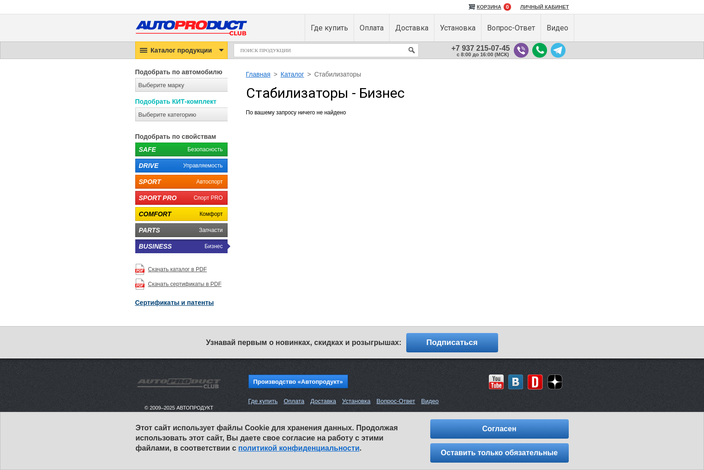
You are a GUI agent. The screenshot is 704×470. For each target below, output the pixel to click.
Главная (258, 74)
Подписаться (452, 342)
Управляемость (179, 166)
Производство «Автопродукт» (298, 381)
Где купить (263, 401)
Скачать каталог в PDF (177, 269)
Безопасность (179, 149)
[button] (181, 50)
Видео (430, 401)
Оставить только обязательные (499, 453)
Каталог (292, 74)
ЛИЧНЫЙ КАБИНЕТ (544, 7)
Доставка (323, 401)
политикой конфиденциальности (299, 448)
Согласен (499, 429)
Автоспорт (179, 182)
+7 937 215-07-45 (480, 48)
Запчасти (179, 230)
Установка (356, 401)
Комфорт (179, 214)
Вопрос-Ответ (395, 401)
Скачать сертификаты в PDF (185, 284)
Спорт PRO (179, 198)
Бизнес (179, 246)
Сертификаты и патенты (174, 302)
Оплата (293, 401)
